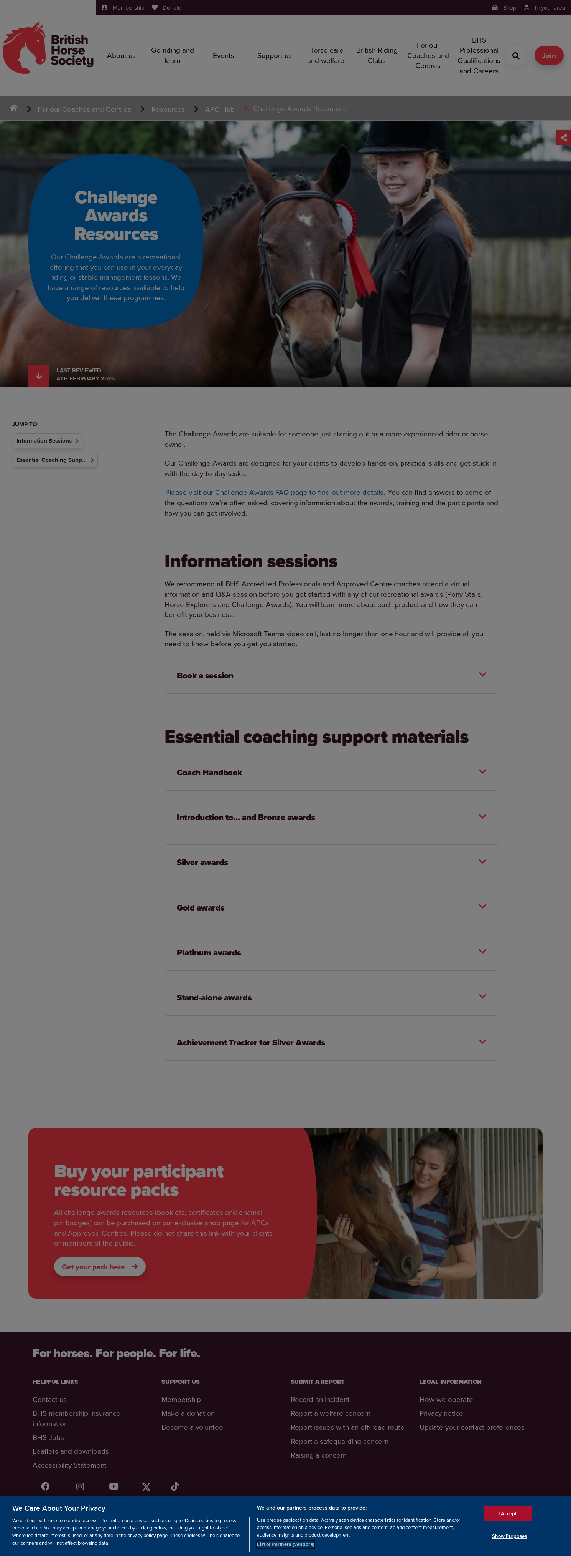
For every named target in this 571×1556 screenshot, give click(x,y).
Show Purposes (509, 1536)
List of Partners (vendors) (285, 1544)
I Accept (508, 1513)
